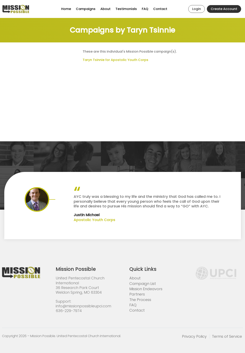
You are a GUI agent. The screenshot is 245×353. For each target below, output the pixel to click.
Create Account (224, 9)
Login (196, 9)
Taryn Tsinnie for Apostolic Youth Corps (115, 60)
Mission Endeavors (145, 288)
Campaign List (142, 283)
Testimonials (126, 9)
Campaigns (85, 9)
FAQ (145, 9)
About (105, 9)
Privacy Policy (194, 336)
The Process (140, 299)
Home (66, 9)
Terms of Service (227, 336)
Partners (137, 294)
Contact (160, 9)
